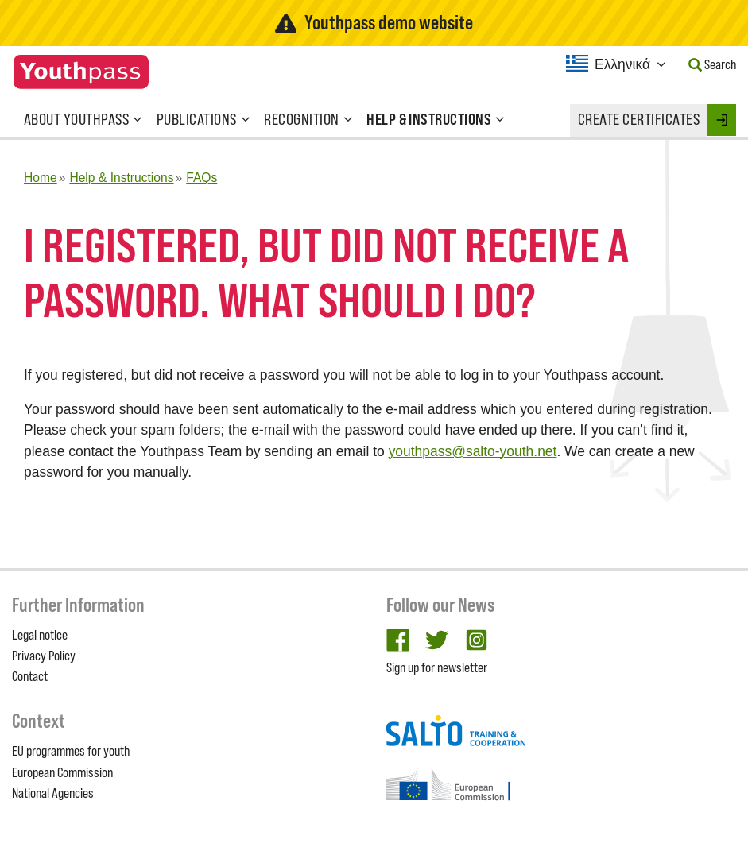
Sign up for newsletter (436, 667)
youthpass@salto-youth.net (473, 451)
